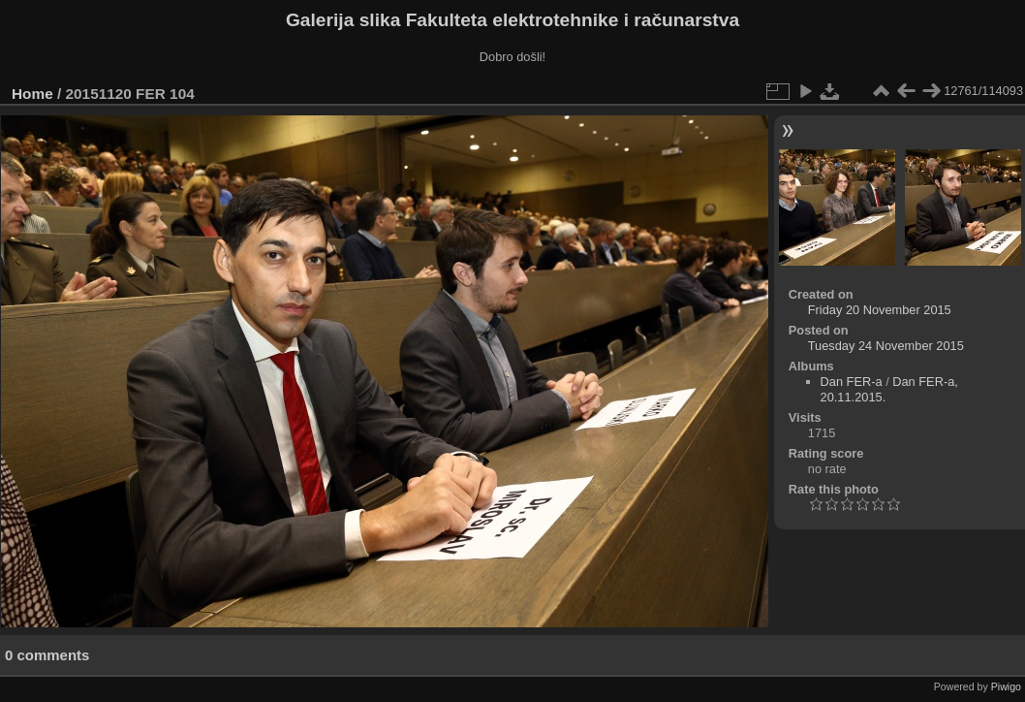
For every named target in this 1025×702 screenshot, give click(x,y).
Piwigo (1006, 686)
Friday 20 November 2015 (879, 310)
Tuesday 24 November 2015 (886, 345)
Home (32, 93)
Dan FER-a (852, 381)
